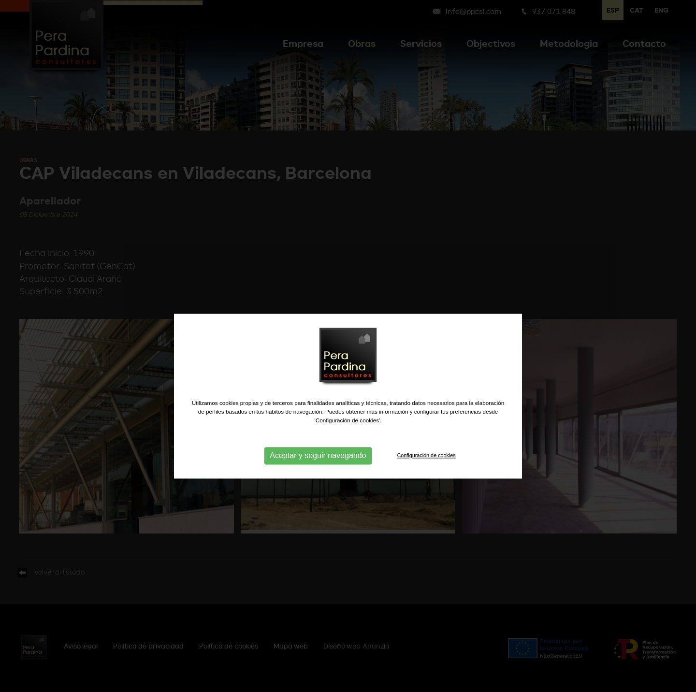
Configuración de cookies (426, 472)
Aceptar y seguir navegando (318, 472)
